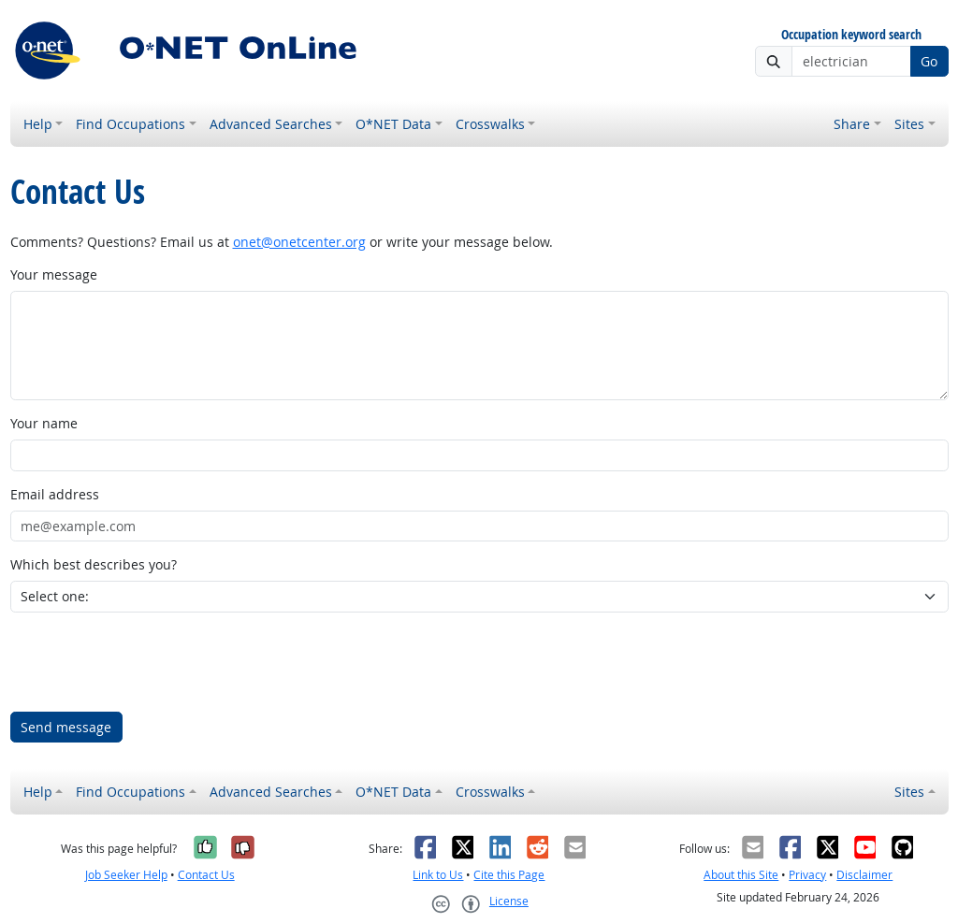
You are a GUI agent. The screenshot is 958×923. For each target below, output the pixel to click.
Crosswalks (490, 124)
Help (37, 124)
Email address (54, 494)
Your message (53, 274)
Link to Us (438, 875)
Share (852, 124)
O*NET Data (393, 124)
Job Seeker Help (126, 875)
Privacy (807, 875)
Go (929, 61)
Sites (909, 124)
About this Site (741, 875)
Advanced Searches (271, 124)
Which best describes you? (93, 564)
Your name (44, 423)
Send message (66, 727)
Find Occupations (130, 124)
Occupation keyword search (851, 35)
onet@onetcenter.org (299, 242)
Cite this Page (508, 875)
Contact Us (206, 875)
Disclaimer (864, 875)
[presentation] (152, 662)
